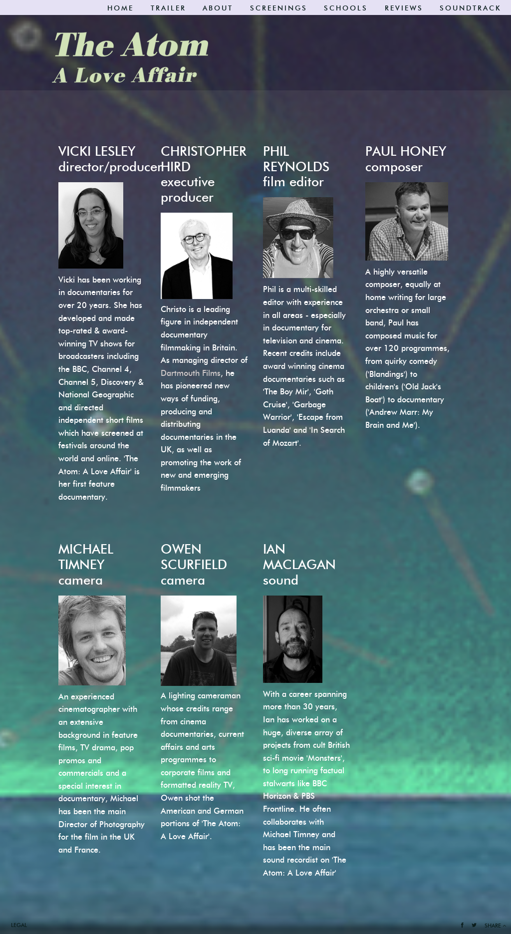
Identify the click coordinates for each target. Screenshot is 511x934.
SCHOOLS (346, 8)
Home (120, 8)
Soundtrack (471, 8)
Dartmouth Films (191, 373)
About (218, 8)
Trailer (168, 8)
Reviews (404, 8)
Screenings (278, 8)
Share (495, 925)
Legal (19, 925)
